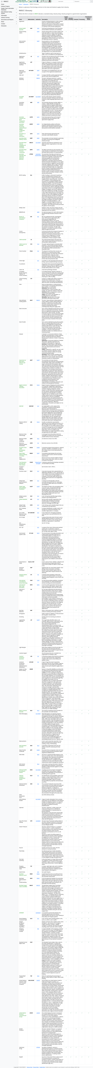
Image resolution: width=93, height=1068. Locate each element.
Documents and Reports (7, 19)
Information (4, 15)
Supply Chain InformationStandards (7, 9)
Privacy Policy (36, 1067)
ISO (38, 269)
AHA (38, 28)
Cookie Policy (42, 1067)
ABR (38, 102)
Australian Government (38, 154)
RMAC (38, 874)
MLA (38, 438)
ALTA (38, 117)
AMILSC (38, 885)
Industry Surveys (5, 17)
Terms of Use (29, 1067)
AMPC (38, 149)
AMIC (38, 124)
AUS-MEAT (38, 96)
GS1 (38, 56)
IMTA (38, 585)
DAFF (38, 31)
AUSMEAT (38, 821)
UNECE (38, 980)
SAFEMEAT (38, 912)
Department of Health (38, 463)
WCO (38, 533)
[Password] (82, 1)
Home (2, 4)
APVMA (38, 1047)
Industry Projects (5, 6)
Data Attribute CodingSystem (6, 12)
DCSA (38, 385)
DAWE (38, 447)
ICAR (38, 580)
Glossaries (3, 25)
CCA (38, 244)
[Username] (65, 1)
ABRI (38, 212)
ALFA (38, 133)
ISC (38, 251)
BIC (38, 216)
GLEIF (38, 360)
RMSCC (6, 1)
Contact (3, 23)
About (2, 21)
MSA (38, 754)
